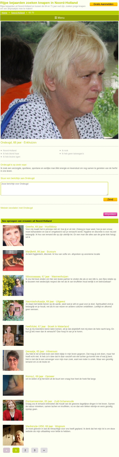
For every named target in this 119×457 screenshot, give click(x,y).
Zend (110, 199)
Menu (59, 17)
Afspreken (110, 214)
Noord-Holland (18, 12)
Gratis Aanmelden (103, 4)
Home (4, 12)
